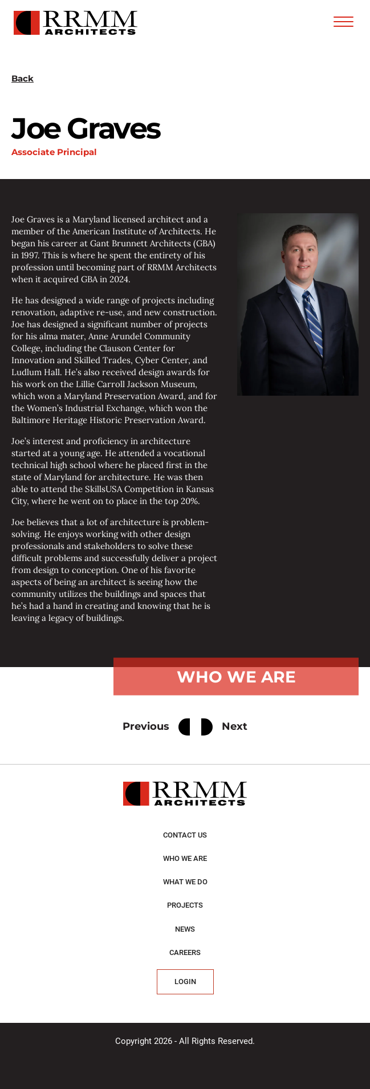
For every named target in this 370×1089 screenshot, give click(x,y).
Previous (156, 727)
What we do (185, 881)
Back (22, 78)
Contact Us (185, 835)
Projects (185, 905)
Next (224, 727)
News (185, 929)
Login (185, 981)
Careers (185, 952)
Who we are (185, 858)
